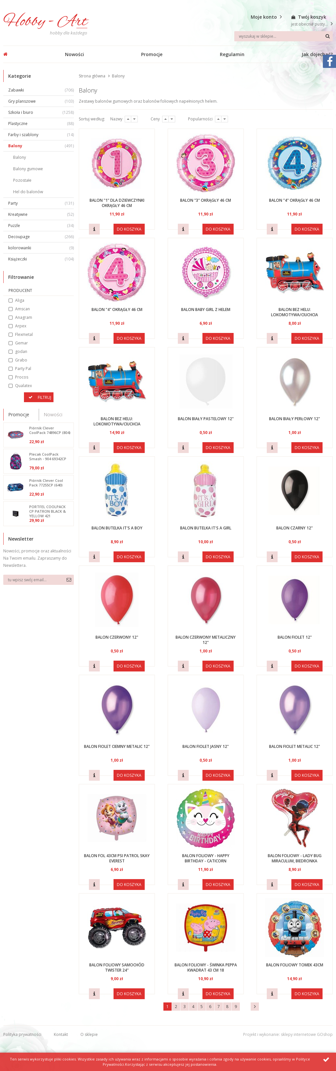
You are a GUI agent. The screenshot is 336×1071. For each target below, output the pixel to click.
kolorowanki (41, 248)
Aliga (19, 300)
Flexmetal (24, 334)
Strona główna (92, 76)
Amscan (22, 309)
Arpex (20, 326)
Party (41, 203)
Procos (21, 377)
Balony (41, 146)
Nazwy (116, 119)
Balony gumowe (28, 169)
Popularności (200, 119)
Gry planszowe (41, 101)
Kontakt (61, 1034)
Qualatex (23, 385)
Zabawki (41, 90)
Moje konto (264, 17)
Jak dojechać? (317, 54)
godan (21, 351)
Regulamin (232, 54)
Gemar (21, 343)
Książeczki (41, 259)
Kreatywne (41, 214)
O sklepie (89, 1034)
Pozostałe (22, 180)
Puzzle (41, 225)
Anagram (23, 317)
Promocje (151, 54)
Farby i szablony (41, 134)
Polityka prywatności (22, 1034)
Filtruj (44, 397)
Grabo (21, 360)
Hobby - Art (45, 22)
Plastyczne (41, 123)
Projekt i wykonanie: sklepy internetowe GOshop (288, 1034)
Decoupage (41, 236)
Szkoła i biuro (41, 112)
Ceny (155, 119)
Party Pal (23, 368)
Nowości (74, 54)
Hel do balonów (28, 192)
